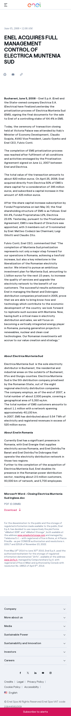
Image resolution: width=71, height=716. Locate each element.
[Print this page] (5, 74)
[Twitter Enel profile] (28, 673)
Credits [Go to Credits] (8, 681)
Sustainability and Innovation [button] (22, 643)
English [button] (10, 692)
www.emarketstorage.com (31, 535)
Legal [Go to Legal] (20, 681)
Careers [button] (9, 660)
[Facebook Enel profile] (20, 673)
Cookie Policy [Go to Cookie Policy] (12, 687)
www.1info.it (10, 560)
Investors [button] (10, 651)
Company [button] (10, 608)
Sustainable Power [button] (16, 634)
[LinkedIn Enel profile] (35, 673)
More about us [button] (13, 617)
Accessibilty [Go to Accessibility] (31, 687)
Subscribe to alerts (35, 711)
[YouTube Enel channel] (43, 673)
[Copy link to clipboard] (21, 74)
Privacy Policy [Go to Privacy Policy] (35, 681)
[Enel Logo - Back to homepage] (34, 4)
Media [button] (8, 626)
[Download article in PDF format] (35, 510)
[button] (5, 4)
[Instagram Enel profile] (50, 673)
